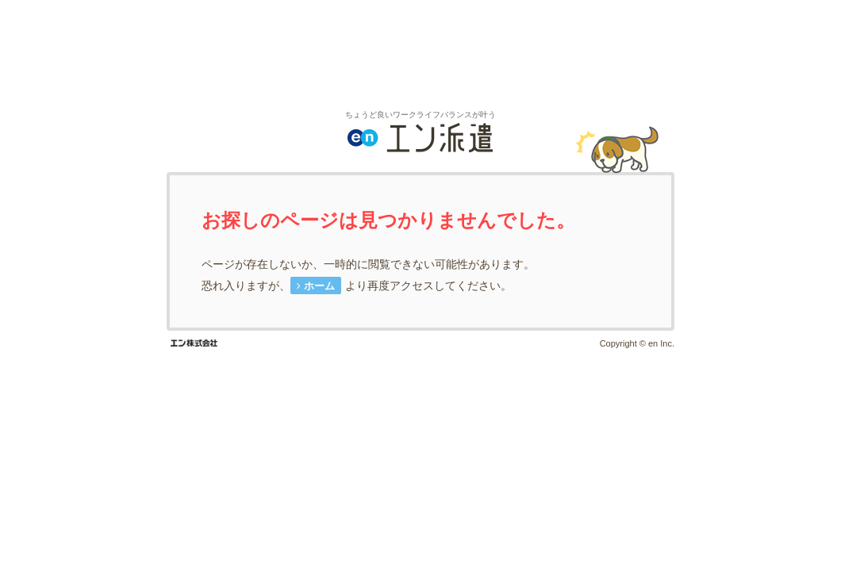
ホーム (319, 286)
